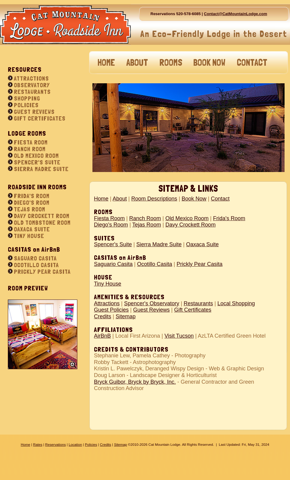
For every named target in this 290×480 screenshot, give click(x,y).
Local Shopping (236, 303)
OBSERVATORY (32, 85)
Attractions (107, 303)
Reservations (55, 444)
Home (101, 199)
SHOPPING (27, 98)
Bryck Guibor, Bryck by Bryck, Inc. (135, 382)
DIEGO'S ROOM (32, 202)
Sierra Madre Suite (159, 244)
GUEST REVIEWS (34, 111)
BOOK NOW (209, 62)
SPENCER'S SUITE (37, 162)
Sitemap (126, 316)
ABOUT (137, 62)
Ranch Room (145, 218)
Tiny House (107, 284)
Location (75, 444)
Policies (91, 444)
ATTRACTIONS (31, 78)
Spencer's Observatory (151, 303)
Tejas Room (146, 225)
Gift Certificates (192, 310)
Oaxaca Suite (202, 244)
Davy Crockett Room (191, 225)
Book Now (194, 199)
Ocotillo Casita (154, 264)
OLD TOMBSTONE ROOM (42, 222)
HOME (106, 62)
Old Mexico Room (186, 218)
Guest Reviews (151, 310)
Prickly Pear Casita (200, 264)
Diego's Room (111, 225)
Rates (37, 444)
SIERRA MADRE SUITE (41, 169)
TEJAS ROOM (29, 209)
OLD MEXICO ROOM (36, 155)
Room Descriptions (154, 199)
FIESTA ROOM (31, 142)
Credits (102, 316)
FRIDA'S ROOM (32, 196)
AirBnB (102, 336)
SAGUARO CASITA (35, 258)
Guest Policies (111, 310)
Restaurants (198, 303)
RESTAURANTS (32, 91)
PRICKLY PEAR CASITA (42, 271)
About (120, 199)
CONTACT (252, 62)
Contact (220, 199)
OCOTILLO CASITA (36, 265)
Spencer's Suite (113, 244)
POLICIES (26, 105)
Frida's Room (229, 218)
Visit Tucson (179, 336)
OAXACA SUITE (32, 229)
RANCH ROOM (30, 149)
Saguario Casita (113, 264)
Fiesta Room (109, 218)
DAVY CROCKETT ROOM (41, 216)
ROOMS (171, 62)
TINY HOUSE (29, 236)
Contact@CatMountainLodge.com (235, 14)
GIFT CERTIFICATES (40, 118)
